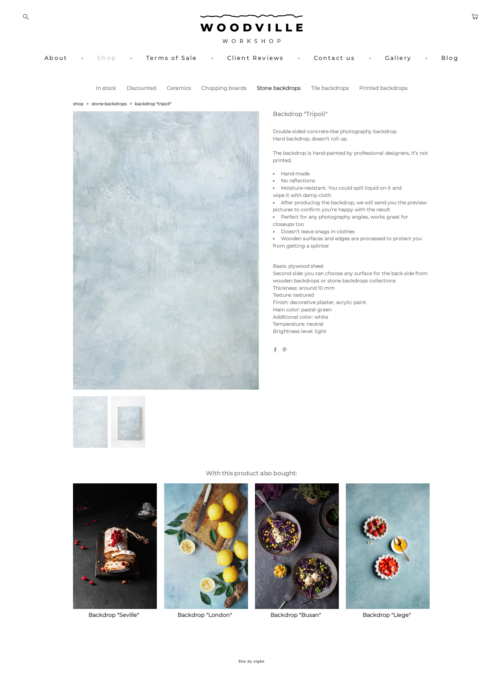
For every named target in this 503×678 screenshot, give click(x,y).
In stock (106, 88)
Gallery (398, 58)
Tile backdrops (330, 88)
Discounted (141, 88)
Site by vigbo (251, 661)
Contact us (334, 58)
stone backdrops (109, 103)
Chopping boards (223, 88)
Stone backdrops (278, 88)
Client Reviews (255, 58)
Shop (106, 58)
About (55, 58)
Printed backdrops (383, 88)
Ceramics (179, 88)
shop (78, 103)
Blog (450, 58)
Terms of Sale (171, 58)
